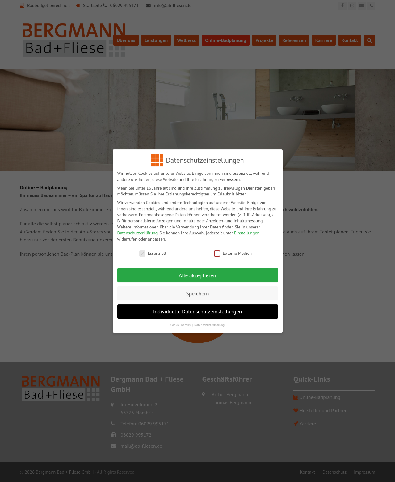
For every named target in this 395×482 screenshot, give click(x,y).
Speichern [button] (197, 288)
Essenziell (152, 249)
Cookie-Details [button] (180, 320)
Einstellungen (246, 228)
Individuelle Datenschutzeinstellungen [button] (197, 307)
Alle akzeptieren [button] (197, 270)
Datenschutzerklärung (137, 228)
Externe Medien (233, 249)
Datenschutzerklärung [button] (209, 320)
